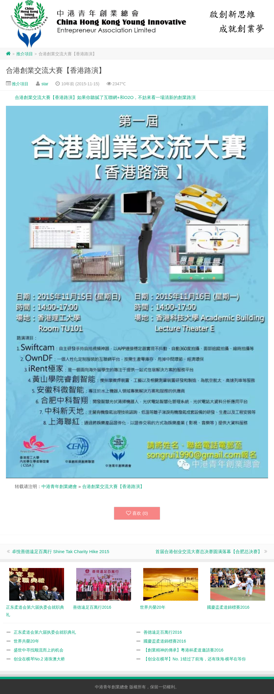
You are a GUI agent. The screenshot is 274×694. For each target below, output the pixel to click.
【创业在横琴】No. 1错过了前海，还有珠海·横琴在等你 (195, 659)
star (45, 83)
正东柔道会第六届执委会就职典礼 (45, 632)
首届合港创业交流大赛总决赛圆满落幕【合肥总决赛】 (208, 551)
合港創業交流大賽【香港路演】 (56, 70)
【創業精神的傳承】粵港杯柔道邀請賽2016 (183, 650)
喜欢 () (137, 513)
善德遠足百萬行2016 (163, 632)
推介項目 (24, 53)
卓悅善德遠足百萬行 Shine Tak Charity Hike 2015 (60, 551)
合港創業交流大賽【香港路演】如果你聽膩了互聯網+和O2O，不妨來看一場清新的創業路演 (105, 97)
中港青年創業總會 (59, 486)
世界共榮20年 (26, 641)
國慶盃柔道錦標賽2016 (165, 641)
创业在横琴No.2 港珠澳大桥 (39, 659)
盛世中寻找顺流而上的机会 (38, 650)
